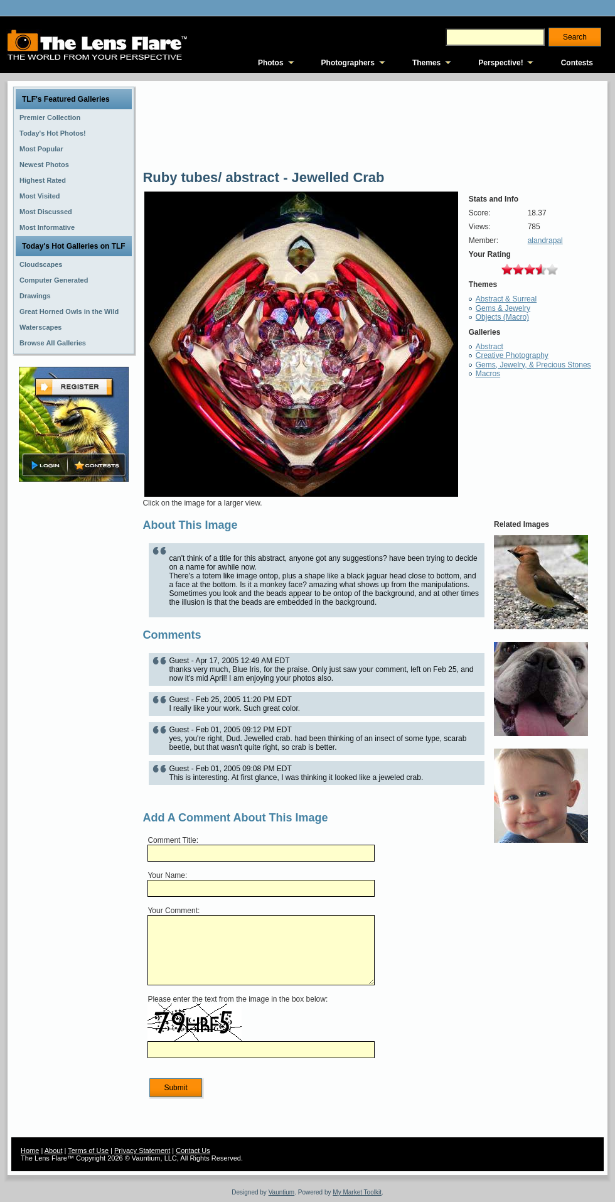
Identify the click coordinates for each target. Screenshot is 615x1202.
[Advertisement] (74, 682)
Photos (271, 62)
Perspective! (500, 62)
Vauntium (282, 1192)
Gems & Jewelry (503, 308)
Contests (577, 62)
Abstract (489, 346)
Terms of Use (88, 1150)
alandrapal (545, 240)
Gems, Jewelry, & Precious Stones (533, 364)
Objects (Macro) (502, 317)
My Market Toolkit (357, 1192)
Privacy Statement (142, 1150)
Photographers (348, 62)
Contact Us (193, 1150)
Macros (488, 373)
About (54, 1150)
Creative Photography (512, 355)
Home (30, 1150)
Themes (426, 62)
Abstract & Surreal (506, 299)
